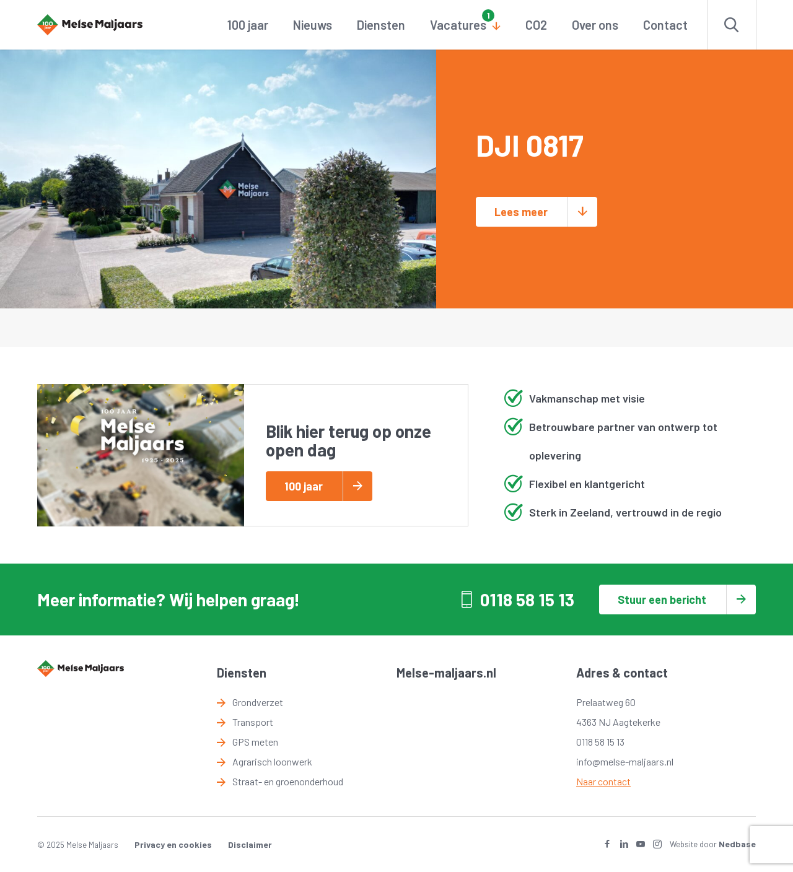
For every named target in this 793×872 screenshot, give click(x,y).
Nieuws (312, 24)
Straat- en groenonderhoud (287, 781)
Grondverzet (257, 702)
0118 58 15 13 (527, 599)
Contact (665, 24)
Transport (252, 722)
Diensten (381, 24)
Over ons (595, 24)
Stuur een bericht (662, 599)
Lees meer (521, 212)
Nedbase (737, 844)
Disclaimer (250, 844)
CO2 (536, 24)
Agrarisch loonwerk (272, 761)
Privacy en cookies (173, 844)
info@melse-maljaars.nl (624, 761)
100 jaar (247, 24)
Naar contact (603, 781)
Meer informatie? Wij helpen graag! (168, 599)
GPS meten (255, 742)
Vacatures (458, 24)
